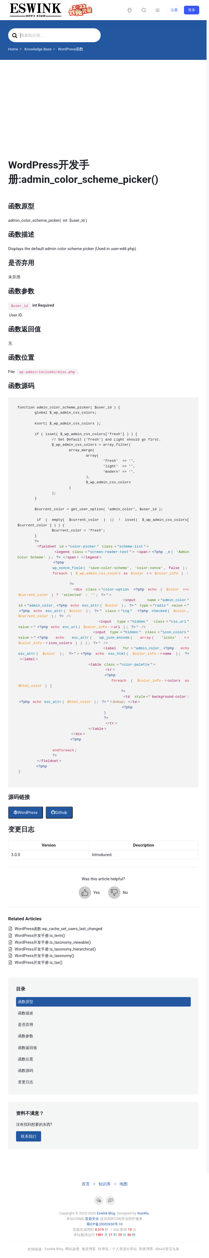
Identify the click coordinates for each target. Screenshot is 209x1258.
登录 (191, 10)
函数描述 (25, 1013)
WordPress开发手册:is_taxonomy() (44, 956)
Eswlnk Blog (105, 1213)
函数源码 (25, 1070)
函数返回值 (27, 1047)
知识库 (105, 1184)
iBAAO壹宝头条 (168, 1249)
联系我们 (28, 1136)
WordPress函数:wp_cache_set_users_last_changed (58, 929)
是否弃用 (25, 1024)
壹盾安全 (92, 1219)
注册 (174, 10)
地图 (123, 1184)
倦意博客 (89, 1249)
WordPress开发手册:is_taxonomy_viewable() (53, 942)
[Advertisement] (103, 117)
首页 (86, 1184)
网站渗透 (73, 1249)
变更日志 (25, 1082)
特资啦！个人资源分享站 (117, 1249)
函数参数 (25, 1036)
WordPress (26, 812)
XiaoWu (143, 1213)
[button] (89, 892)
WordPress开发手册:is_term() (40, 935)
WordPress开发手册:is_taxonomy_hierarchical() (55, 949)
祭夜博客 (146, 1249)
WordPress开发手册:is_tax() (38, 962)
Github (59, 812)
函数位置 (25, 1059)
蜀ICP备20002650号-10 (104, 1224)
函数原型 (25, 1001)
